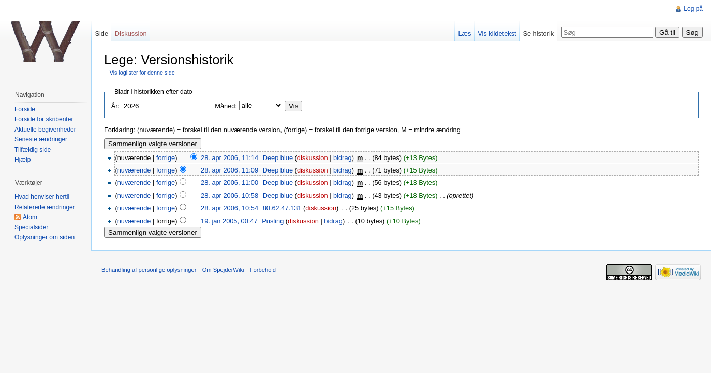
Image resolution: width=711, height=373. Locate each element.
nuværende (134, 170)
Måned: (226, 106)
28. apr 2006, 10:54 (229, 208)
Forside (24, 109)
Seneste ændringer (40, 139)
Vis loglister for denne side (142, 72)
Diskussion (131, 33)
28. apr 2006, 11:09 (229, 170)
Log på (693, 8)
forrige (165, 158)
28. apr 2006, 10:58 (229, 195)
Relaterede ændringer (44, 207)
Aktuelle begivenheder (45, 129)
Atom (30, 217)
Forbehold (263, 270)
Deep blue (278, 158)
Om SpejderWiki (223, 270)
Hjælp (22, 159)
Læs (464, 33)
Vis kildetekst (497, 33)
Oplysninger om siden (44, 237)
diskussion (312, 158)
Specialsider (31, 227)
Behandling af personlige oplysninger (148, 270)
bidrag (342, 158)
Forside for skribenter (43, 119)
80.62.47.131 (282, 208)
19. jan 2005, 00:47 (229, 221)
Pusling (273, 221)
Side (101, 33)
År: (115, 106)
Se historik (538, 33)
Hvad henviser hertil (41, 196)
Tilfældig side (32, 149)
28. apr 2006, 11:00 (229, 183)
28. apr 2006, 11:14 (229, 158)
